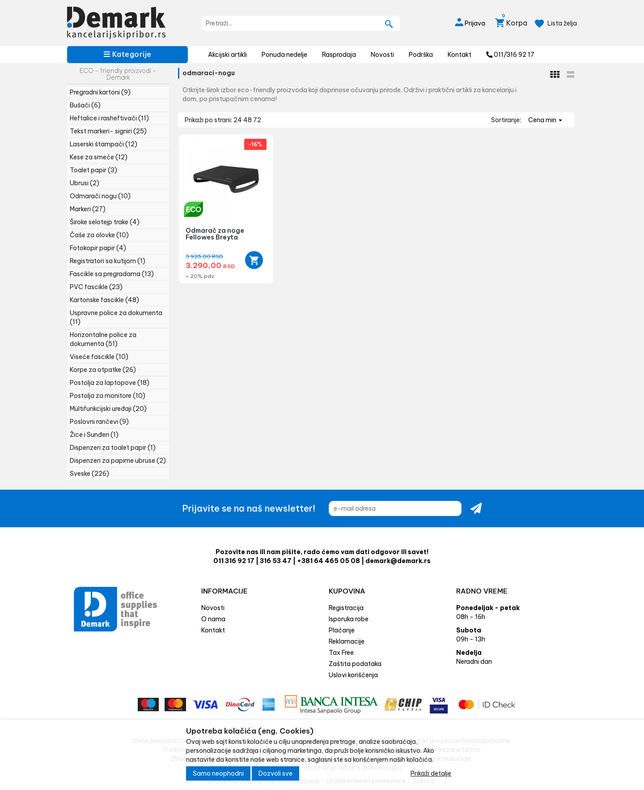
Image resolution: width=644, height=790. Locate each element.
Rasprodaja (339, 55)
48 (248, 120)
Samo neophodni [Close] (218, 773)
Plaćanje (342, 630)
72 (257, 120)
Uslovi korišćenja (353, 675)
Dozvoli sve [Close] (275, 773)
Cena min (545, 120)
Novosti (382, 55)
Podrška (421, 55)
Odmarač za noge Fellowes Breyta (215, 233)
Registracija (346, 608)
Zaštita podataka (355, 664)
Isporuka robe (349, 619)
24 (238, 120)
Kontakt (459, 55)
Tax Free (341, 653)
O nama (213, 619)
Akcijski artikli (227, 55)
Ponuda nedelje (284, 55)
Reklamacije (346, 641)
